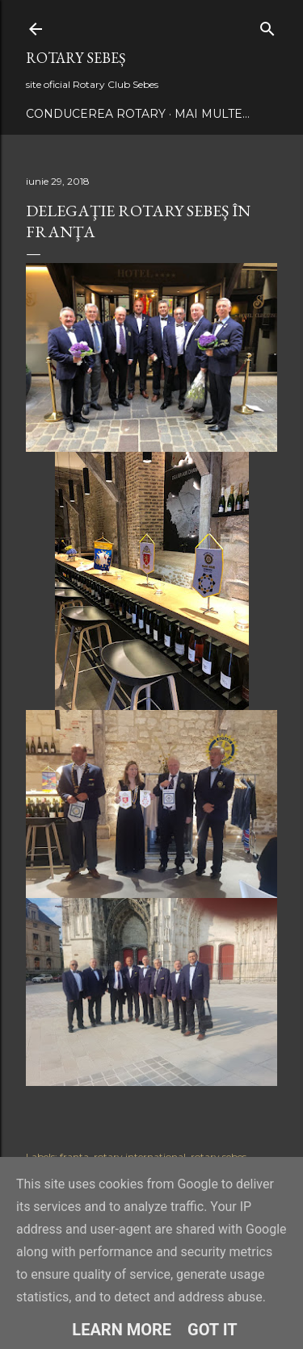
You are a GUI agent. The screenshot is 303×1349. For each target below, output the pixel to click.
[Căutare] (267, 25)
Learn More (121, 1329)
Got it (212, 1329)
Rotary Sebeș (75, 57)
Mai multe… (212, 113)
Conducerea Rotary (96, 113)
